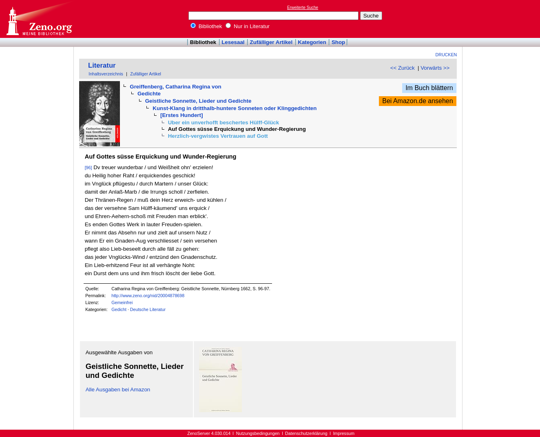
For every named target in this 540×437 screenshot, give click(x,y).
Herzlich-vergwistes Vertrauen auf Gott (218, 136)
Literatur (102, 65)
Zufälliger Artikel (271, 42)
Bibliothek (206, 26)
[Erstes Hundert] (181, 115)
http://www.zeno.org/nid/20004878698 (147, 295)
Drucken (446, 54)
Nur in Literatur (248, 26)
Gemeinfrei (122, 302)
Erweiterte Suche (302, 7)
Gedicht (118, 309)
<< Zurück (402, 68)
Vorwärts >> (434, 68)
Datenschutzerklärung (306, 433)
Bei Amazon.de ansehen (417, 100)
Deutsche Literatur (148, 309)
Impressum (343, 433)
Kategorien (312, 42)
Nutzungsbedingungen (258, 433)
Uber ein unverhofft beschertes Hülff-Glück (223, 122)
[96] (88, 167)
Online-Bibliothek (38, 19)
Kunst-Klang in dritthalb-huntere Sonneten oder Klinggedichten (234, 108)
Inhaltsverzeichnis (106, 73)
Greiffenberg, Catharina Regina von (175, 87)
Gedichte (149, 93)
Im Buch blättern (429, 87)
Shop (338, 42)
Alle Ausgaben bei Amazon (118, 389)
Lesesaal (232, 42)
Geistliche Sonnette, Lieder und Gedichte (198, 101)
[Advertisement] (502, 18)
